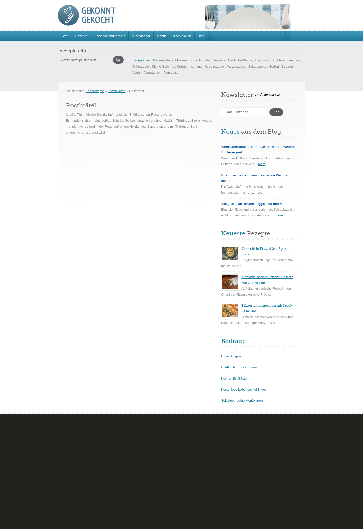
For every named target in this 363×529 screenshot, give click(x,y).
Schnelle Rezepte (235, 496)
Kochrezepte (95, 91)
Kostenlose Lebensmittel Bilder (243, 389)
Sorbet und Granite (154, 473)
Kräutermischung (189, 66)
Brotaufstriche (200, 60)
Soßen (274, 66)
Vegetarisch (153, 72)
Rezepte (81, 36)
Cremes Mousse (152, 438)
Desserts (219, 60)
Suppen (287, 66)
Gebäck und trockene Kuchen (79, 461)
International (141, 36)
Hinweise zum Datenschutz (171, 524)
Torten (62, 496)
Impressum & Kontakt (127, 524)
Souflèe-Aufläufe (152, 484)
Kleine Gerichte (163, 66)
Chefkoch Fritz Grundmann (240, 367)
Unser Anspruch (233, 356)
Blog (201, 36)
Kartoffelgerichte (234, 473)
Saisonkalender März (109, 36)
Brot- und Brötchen (71, 449)
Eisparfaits (147, 449)
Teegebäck (148, 496)
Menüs (162, 36)
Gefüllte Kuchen (69, 473)
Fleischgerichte (288, 60)
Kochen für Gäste (234, 378)
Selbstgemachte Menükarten (242, 400)
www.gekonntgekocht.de (94, 524)
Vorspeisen (172, 72)
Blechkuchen (67, 438)
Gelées (145, 461)
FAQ (148, 524)
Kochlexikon (182, 36)
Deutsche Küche (240, 60)
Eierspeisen (230, 438)
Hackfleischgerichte (236, 461)
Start (65, 36)
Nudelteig (65, 484)
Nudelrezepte (214, 66)
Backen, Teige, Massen (170, 60)
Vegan (137, 72)
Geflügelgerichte (234, 449)
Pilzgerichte (230, 484)
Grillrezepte (140, 66)
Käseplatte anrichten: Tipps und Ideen (251, 204)
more (262, 164)
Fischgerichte (264, 60)
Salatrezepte (257, 66)
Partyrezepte (236, 66)
